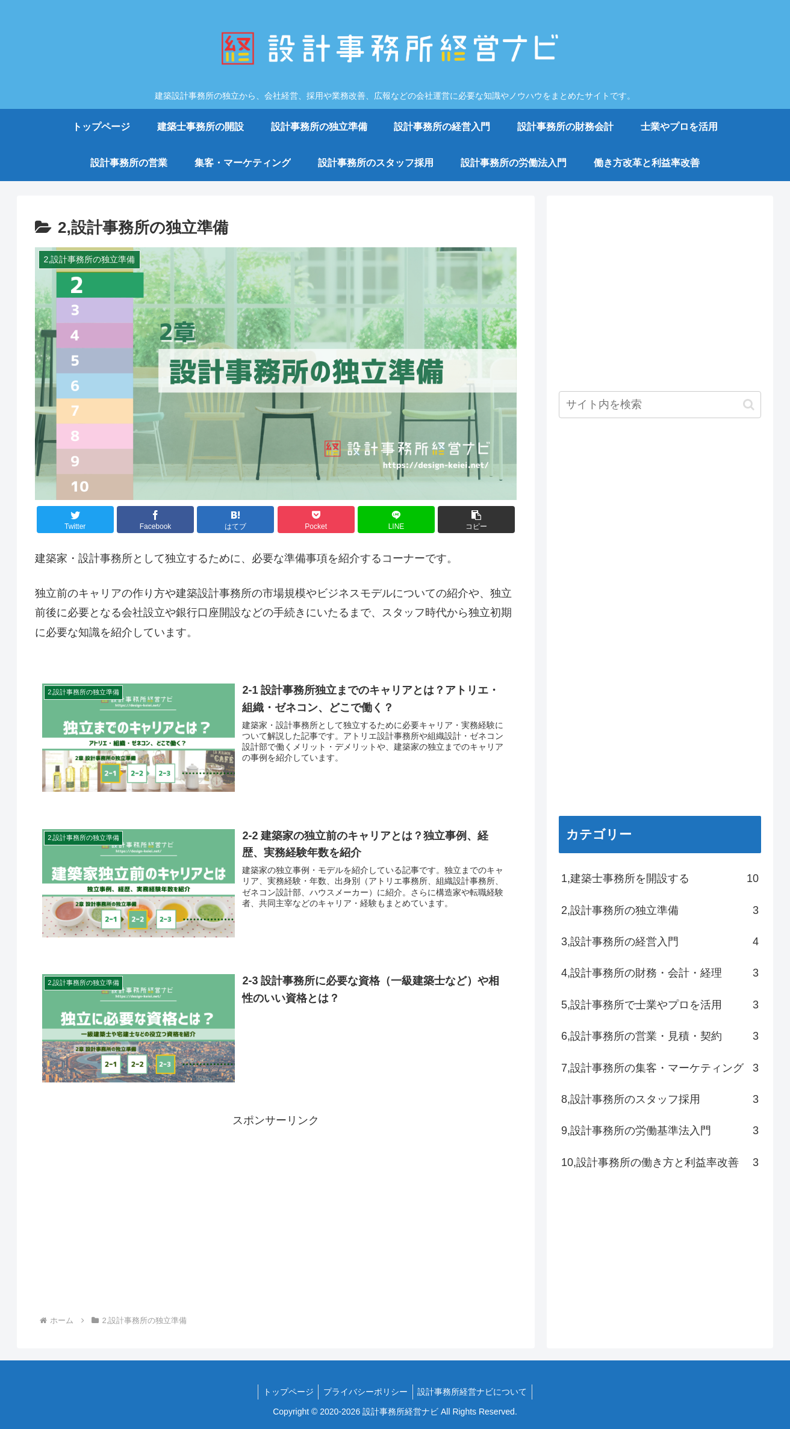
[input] (660, 404)
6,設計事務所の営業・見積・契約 (660, 1036)
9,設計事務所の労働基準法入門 (660, 1130)
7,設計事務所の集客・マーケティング (660, 1068)
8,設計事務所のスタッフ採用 (660, 1099)
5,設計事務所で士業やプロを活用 (660, 1004)
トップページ (285, 1391)
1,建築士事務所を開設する (660, 878)
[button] (476, 519)
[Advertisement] (276, 1214)
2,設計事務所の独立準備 (660, 910)
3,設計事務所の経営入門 (660, 941)
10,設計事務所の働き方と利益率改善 (660, 1162)
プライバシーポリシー (365, 1391)
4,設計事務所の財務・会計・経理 (660, 973)
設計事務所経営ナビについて (475, 1391)
